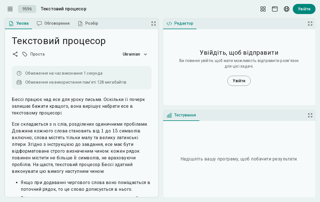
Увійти (304, 9)
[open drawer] (10, 9)
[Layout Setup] (263, 9)
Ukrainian (135, 54)
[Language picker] (286, 9)
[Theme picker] (274, 9)
